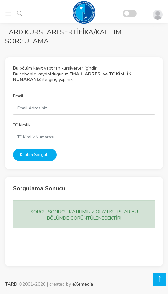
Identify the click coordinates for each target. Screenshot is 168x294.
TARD (11, 284)
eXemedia (82, 284)
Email (18, 96)
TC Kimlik (21, 125)
